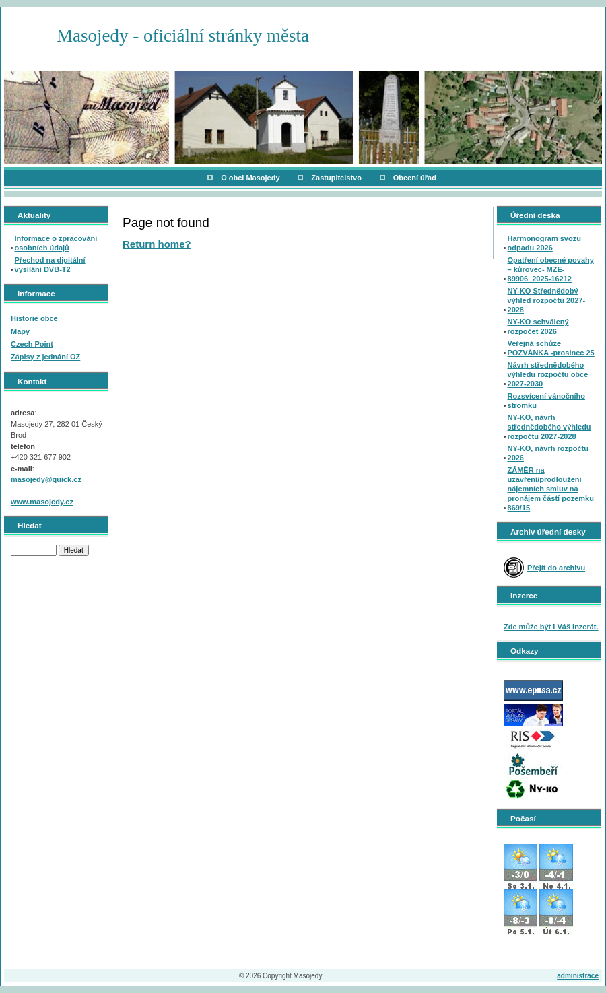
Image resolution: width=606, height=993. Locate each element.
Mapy (20, 331)
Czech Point (32, 344)
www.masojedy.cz (42, 502)
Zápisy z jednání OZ (45, 357)
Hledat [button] (73, 550)
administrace (578, 976)
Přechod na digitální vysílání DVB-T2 (50, 264)
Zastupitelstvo (336, 178)
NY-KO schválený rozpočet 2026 (538, 326)
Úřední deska (535, 215)
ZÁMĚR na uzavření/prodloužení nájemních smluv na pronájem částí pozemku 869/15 (551, 489)
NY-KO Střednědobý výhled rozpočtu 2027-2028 (547, 300)
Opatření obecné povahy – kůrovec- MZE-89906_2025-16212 (551, 269)
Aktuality (34, 215)
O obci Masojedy (250, 178)
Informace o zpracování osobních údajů (56, 243)
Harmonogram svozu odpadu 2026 (544, 243)
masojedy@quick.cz (46, 479)
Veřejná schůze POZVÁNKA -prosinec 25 (551, 348)
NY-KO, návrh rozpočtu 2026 (548, 453)
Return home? (157, 244)
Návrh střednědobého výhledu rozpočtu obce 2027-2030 (548, 374)
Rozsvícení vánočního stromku (547, 400)
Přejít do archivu (556, 567)
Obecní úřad (414, 178)
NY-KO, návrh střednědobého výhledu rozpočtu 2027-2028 (549, 426)
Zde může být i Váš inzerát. (551, 627)
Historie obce (34, 318)
